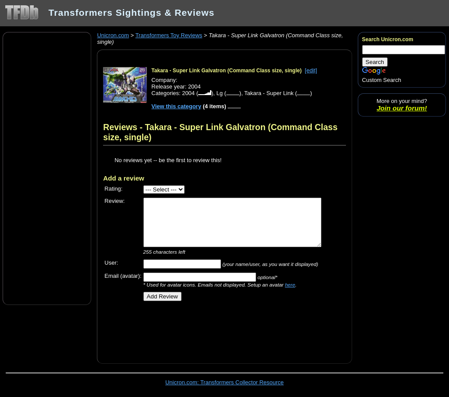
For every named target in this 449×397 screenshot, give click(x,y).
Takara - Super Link (268, 93)
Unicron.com (113, 35)
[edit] (311, 70)
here (290, 284)
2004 (188, 93)
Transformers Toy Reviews (169, 35)
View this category (176, 106)
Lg (219, 93)
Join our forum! (402, 108)
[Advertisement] (47, 167)
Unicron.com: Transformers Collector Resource (224, 382)
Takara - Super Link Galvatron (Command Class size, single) (226, 70)
